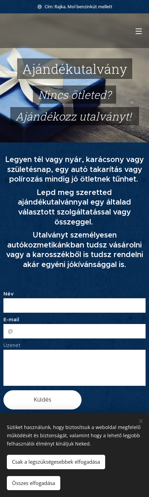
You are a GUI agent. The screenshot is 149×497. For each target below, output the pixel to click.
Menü (139, 31)
